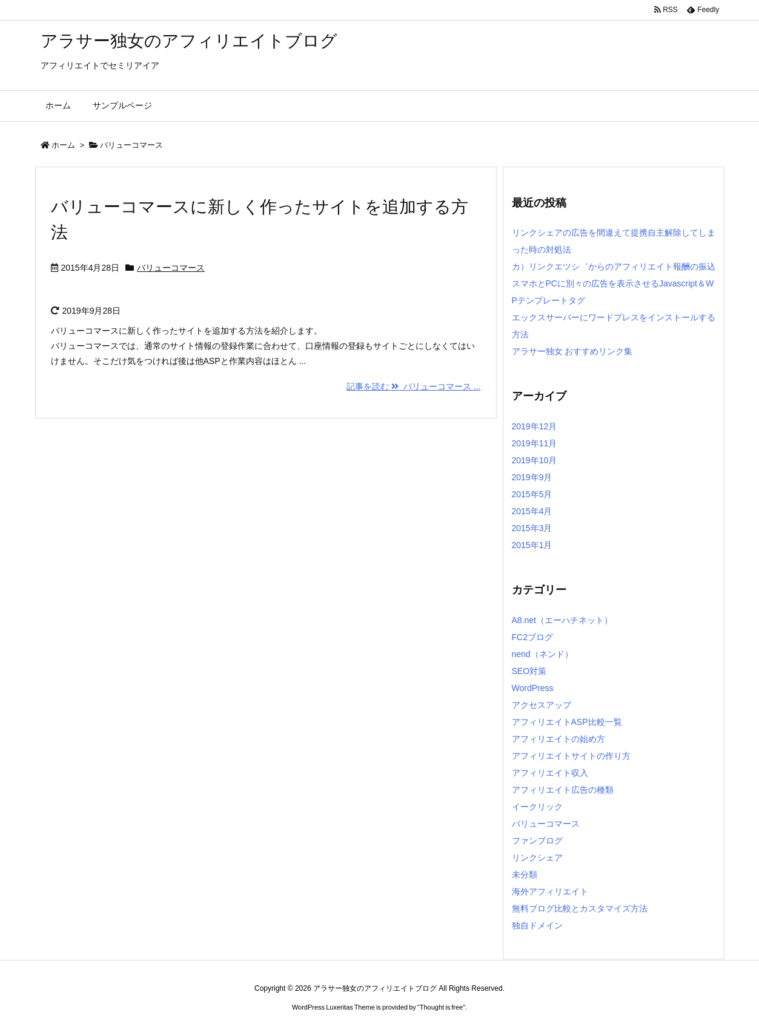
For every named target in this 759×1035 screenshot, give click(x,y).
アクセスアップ (541, 705)
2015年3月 (532, 528)
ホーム (63, 145)
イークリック (537, 807)
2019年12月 (534, 426)
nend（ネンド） (542, 654)
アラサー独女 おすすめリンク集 (572, 351)
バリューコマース (171, 268)
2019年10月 (534, 460)
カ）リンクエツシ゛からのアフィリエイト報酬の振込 (613, 266)
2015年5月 (532, 494)
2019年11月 (534, 443)
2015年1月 (532, 545)
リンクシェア (537, 857)
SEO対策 (529, 671)
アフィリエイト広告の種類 (563, 790)
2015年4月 (532, 511)
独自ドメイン (537, 925)
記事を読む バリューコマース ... (413, 386)
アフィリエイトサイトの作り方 (571, 756)
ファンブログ (537, 840)
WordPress (533, 688)
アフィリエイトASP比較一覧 (567, 722)
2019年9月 (532, 477)
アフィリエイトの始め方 (558, 739)
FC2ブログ (532, 637)
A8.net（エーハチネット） (562, 620)
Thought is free (441, 1007)
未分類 (524, 874)
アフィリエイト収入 (550, 773)
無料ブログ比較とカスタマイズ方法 (580, 908)
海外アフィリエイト (550, 891)
